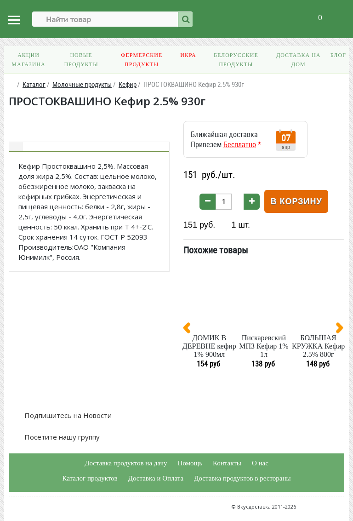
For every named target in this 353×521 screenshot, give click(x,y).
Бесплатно (239, 144)
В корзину (296, 201)
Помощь (190, 463)
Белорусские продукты (236, 60)
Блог (338, 55)
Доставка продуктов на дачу (126, 463)
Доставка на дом (298, 60)
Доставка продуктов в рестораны (242, 478)
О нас (260, 463)
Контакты (227, 463)
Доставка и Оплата (156, 478)
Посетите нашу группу (61, 436)
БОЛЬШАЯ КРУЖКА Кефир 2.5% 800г (318, 346)
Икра (188, 55)
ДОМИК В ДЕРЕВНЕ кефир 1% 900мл (209, 346)
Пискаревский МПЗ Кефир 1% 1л (263, 346)
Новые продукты (81, 60)
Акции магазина (28, 60)
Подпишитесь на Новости (67, 415)
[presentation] (190, 329)
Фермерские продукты (141, 60)
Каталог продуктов (89, 478)
